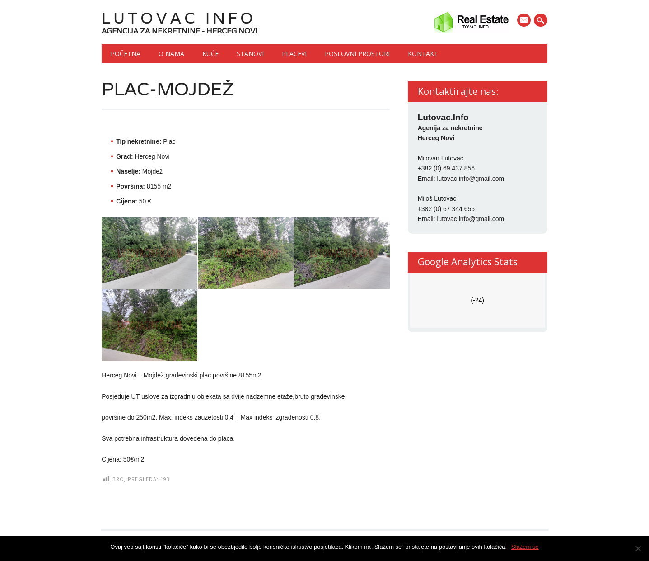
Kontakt (423, 53)
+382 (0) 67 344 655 (446, 208)
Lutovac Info (179, 18)
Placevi (294, 53)
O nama (171, 53)
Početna (125, 53)
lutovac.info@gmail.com (470, 178)
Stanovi (250, 53)
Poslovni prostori (357, 53)
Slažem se (525, 546)
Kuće (210, 53)
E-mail (525, 21)
